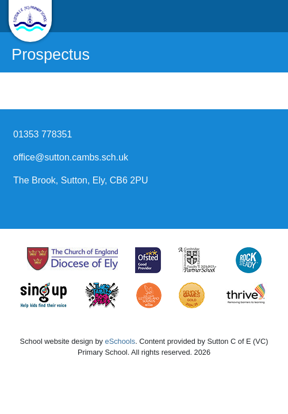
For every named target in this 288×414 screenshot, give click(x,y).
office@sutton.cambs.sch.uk (70, 157)
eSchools (120, 341)
